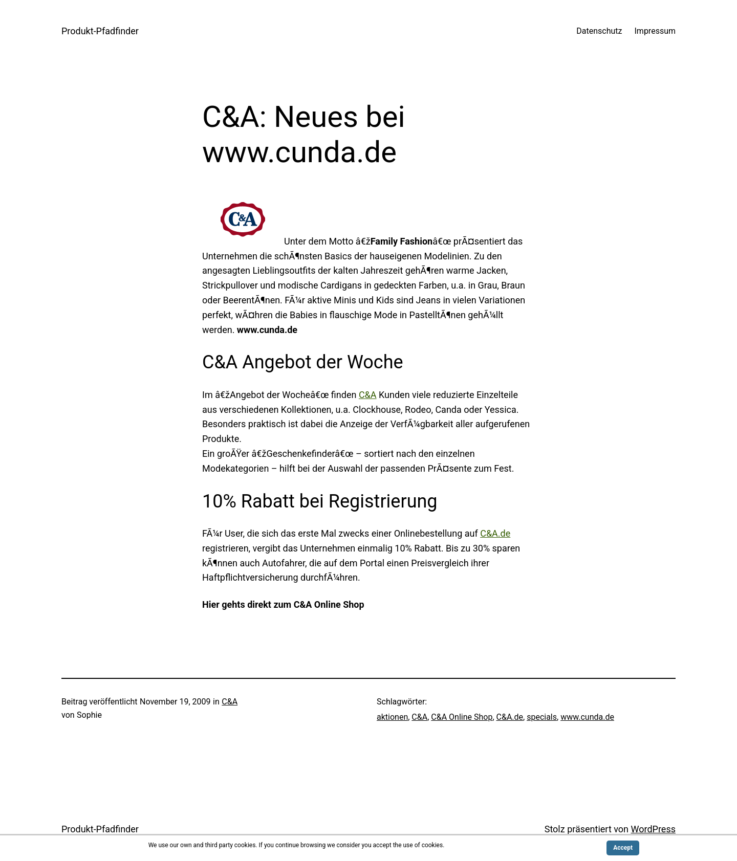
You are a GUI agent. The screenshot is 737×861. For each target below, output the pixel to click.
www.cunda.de (587, 717)
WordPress (653, 829)
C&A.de (495, 533)
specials (542, 717)
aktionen (392, 717)
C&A (368, 394)
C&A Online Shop (461, 717)
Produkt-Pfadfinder (100, 31)
